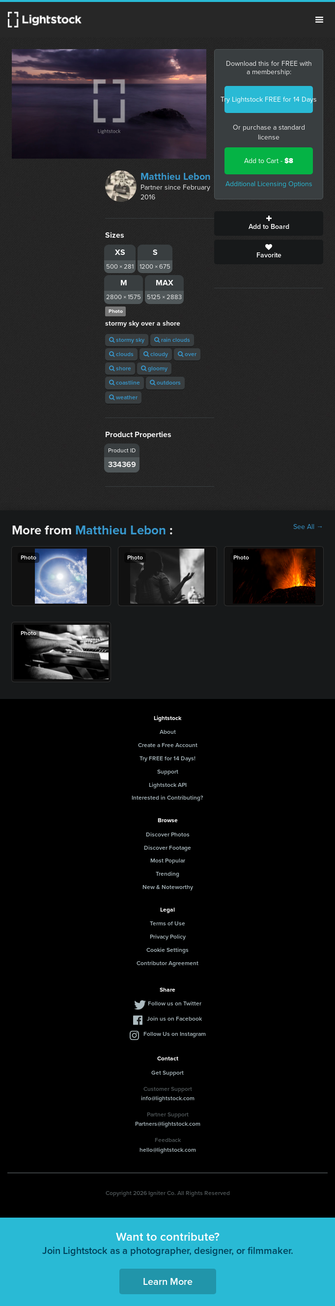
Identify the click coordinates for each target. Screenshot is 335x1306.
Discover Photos (168, 834)
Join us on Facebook (174, 1018)
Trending (167, 873)
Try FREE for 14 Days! (167, 758)
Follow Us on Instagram (174, 1033)
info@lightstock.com (168, 1098)
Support (167, 771)
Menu (319, 20)
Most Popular (167, 860)
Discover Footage (167, 847)
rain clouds (172, 339)
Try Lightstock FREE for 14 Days (268, 99)
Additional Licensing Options (268, 184)
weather (123, 397)
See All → (308, 527)
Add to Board (268, 223)
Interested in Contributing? (167, 797)
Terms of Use (167, 923)
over (187, 354)
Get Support (167, 1072)
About (168, 731)
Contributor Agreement (167, 963)
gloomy (154, 368)
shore (120, 368)
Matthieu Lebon (175, 176)
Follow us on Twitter (174, 1003)
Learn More (168, 1281)
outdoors (165, 382)
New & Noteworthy (167, 887)
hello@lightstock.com (168, 1149)
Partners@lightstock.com (167, 1123)
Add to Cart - (268, 161)
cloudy (155, 354)
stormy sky (126, 339)
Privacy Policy (168, 936)
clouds (121, 354)
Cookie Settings (167, 949)
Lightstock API (168, 784)
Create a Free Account (167, 745)
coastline (124, 382)
